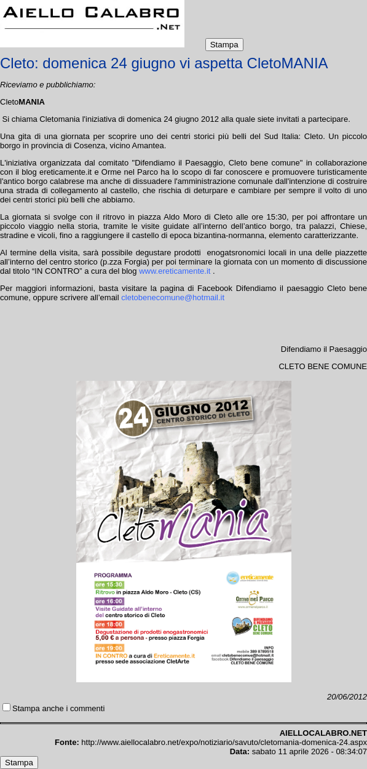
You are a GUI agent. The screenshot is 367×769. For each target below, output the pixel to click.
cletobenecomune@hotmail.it (172, 297)
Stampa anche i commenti (58, 708)
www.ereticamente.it (174, 271)
